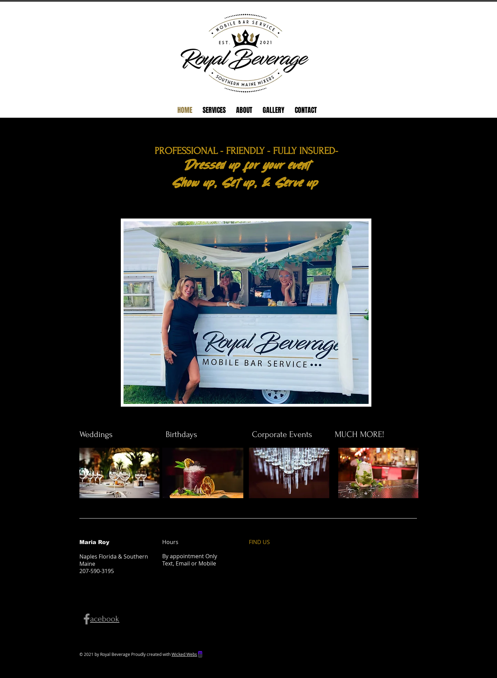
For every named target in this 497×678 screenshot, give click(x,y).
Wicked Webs (184, 654)
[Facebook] (86, 619)
